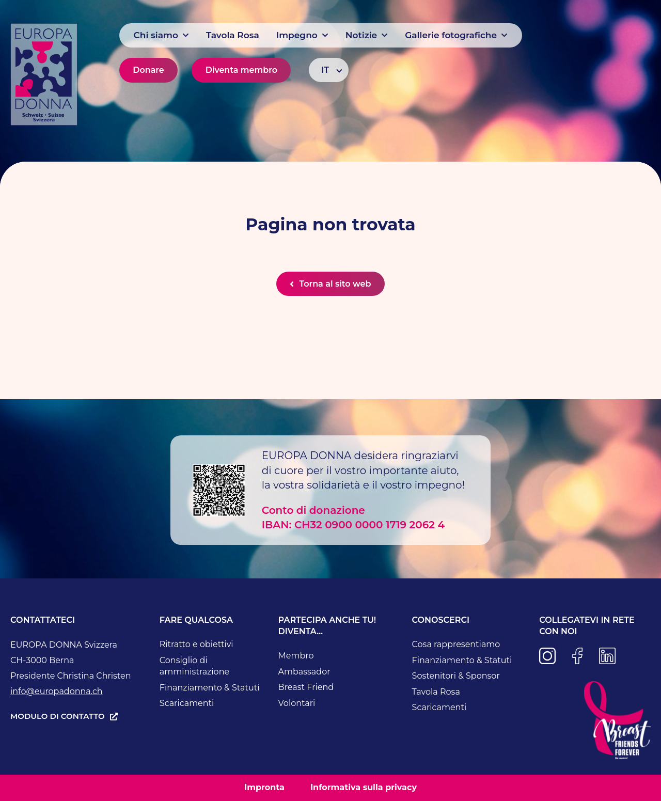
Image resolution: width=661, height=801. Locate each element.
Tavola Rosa (436, 692)
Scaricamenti (187, 704)
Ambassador (304, 672)
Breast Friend (306, 688)
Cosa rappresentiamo (456, 645)
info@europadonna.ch (56, 692)
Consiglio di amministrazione (194, 666)
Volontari (297, 703)
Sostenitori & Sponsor (456, 676)
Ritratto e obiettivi (196, 645)
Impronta (264, 788)
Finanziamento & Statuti (210, 688)
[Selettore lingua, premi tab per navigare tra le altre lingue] (329, 70)
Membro (296, 656)
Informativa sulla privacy (363, 788)
